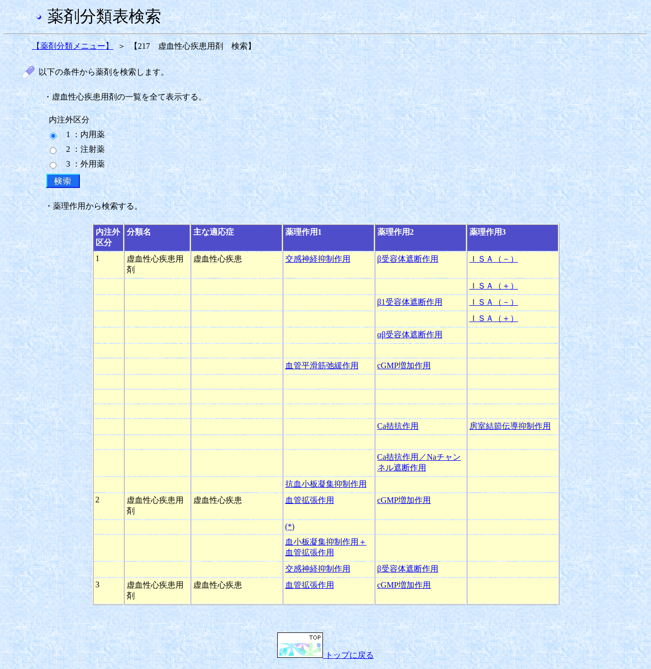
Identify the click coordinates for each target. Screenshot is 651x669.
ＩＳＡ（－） (493, 258)
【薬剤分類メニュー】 (72, 46)
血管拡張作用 (309, 500)
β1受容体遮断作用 (409, 302)
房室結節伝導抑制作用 (510, 426)
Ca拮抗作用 (398, 426)
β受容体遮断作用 (407, 258)
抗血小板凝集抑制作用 (326, 484)
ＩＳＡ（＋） (493, 285)
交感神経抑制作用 (317, 258)
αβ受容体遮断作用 (410, 334)
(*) (290, 526)
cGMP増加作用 (404, 365)
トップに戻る (325, 655)
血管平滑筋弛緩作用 (322, 365)
